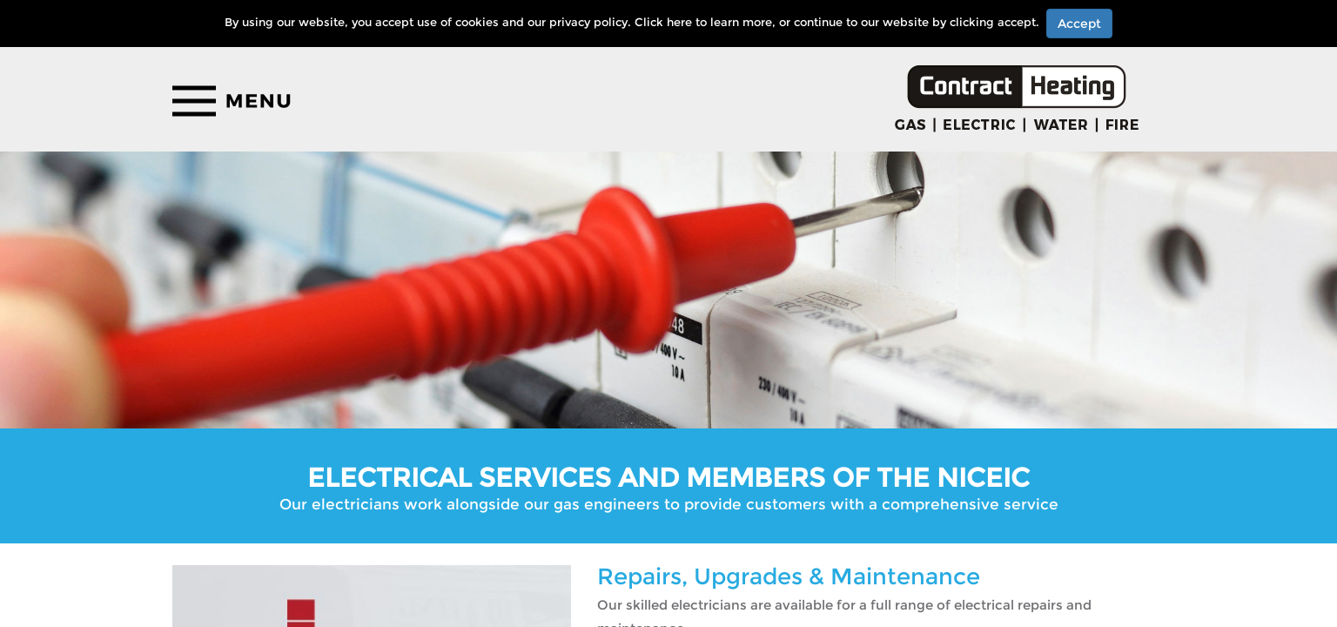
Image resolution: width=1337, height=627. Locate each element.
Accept (1079, 23)
